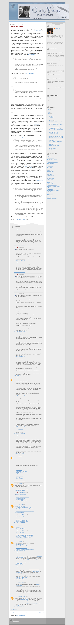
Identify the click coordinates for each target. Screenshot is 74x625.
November (51, 117)
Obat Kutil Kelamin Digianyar (21, 517)
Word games (51, 144)
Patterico (50, 168)
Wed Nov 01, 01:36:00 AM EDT (19, 528)
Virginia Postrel (51, 178)
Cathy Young (21, 229)
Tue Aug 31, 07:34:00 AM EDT (19, 606)
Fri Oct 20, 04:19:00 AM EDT (19, 512)
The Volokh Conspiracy (52, 159)
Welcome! (50, 149)
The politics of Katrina (52, 148)
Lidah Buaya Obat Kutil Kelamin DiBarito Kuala (24, 536)
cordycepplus (18, 474)
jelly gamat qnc (18, 468)
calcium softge (18, 473)
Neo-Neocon (50, 166)
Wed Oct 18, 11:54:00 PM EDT (19, 501)
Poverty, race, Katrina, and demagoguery (56, 129)
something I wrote (39, 180)
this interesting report (19, 137)
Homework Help (22, 557)
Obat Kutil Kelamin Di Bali (20, 516)
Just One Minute (51, 193)
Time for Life (26, 166)
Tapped (49, 187)
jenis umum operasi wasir (20, 506)
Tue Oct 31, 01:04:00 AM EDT (19, 522)
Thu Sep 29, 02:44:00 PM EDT (19, 356)
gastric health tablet (19, 478)
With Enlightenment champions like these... (56, 124)
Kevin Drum (50, 179)
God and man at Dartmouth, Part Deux (55, 121)
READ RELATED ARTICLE (21, 605)
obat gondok (18, 527)
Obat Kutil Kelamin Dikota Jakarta (22, 521)
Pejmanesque (50, 172)
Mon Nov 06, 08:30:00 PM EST (19, 538)
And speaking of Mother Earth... (54, 145)
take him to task (31, 54)
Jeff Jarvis (50, 174)
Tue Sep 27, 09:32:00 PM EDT (19, 245)
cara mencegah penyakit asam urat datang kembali (25, 511)
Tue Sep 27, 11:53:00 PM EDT (19, 260)
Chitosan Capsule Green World (21, 471)
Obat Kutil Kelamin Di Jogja (21, 494)
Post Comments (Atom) (21, 615)
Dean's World (50, 194)
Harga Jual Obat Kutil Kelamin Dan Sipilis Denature (25, 532)
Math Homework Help (24, 599)
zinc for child (18, 477)
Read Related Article (19, 563)
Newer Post (12, 612)
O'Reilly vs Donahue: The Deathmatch (55, 141)
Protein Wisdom (51, 175)
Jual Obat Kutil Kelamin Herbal (21, 500)
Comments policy (52, 140)
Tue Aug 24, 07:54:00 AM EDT (19, 579)
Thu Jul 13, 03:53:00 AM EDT (19, 490)
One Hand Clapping (52, 183)
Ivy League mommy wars (53, 133)
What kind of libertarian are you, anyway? (56, 136)
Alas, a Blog (50, 189)
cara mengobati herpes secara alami (22, 479)
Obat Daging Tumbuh (20, 495)
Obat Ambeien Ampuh (20, 544)
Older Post (41, 612)
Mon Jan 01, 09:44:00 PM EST (19, 550)
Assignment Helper (22, 596)
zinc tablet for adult (19, 476)
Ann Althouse (50, 160)
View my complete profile (51, 44)
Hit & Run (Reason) (51, 163)
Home (27, 612)
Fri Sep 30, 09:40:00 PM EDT (19, 426)
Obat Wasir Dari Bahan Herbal (21, 548)
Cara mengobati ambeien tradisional (22, 545)
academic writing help (34, 603)
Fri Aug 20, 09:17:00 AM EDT (19, 564)
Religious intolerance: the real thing (55, 128)
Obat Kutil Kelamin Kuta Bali (21, 519)
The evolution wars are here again (55, 125)
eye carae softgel (19, 470)
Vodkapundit (50, 164)
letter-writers (30, 73)
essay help (28, 603)
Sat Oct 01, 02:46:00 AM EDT (19, 433)
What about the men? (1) (53, 132)
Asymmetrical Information (53, 162)
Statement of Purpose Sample (21, 577)
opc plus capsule (19, 467)
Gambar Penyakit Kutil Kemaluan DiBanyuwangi (24, 535)
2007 (49, 112)
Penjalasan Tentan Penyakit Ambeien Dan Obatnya (25, 549)
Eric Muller (50, 170)
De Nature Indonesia (22, 492)
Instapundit (50, 156)
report (31, 167)
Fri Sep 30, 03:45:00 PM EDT (19, 395)
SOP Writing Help (19, 572)
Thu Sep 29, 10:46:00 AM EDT (19, 331)
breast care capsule (19, 472)
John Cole (50, 167)
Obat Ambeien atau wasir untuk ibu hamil (23, 546)
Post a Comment (14, 609)
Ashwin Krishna (21, 552)
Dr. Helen (50, 197)
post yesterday (37, 124)
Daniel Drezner (51, 182)
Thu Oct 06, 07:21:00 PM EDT (19, 453)
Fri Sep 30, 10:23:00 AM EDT (19, 375)
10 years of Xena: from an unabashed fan (56, 137)
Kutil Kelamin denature (20, 499)
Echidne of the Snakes (52, 198)
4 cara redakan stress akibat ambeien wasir (24, 507)
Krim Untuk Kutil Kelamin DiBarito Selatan (23, 537)
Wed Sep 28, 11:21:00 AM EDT (19, 272)
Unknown (20, 483)
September (51, 120)
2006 (49, 113)
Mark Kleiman (50, 191)
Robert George (51, 171)
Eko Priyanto (21, 504)
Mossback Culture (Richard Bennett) (54, 186)
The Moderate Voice (52, 195)
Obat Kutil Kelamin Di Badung (21, 520)
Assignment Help (36, 571)
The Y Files (49, 97)
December (51, 116)
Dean (19, 377)
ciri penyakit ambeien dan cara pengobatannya (24, 508)
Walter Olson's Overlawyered (53, 190)
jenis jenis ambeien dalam (20, 509)
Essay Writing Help (28, 559)
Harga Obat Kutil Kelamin (20, 498)
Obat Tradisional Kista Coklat (21, 487)
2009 (49, 109)
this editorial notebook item (35, 30)
